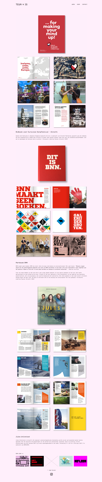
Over (78, 4)
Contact (84, 4)
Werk (73, 4)
